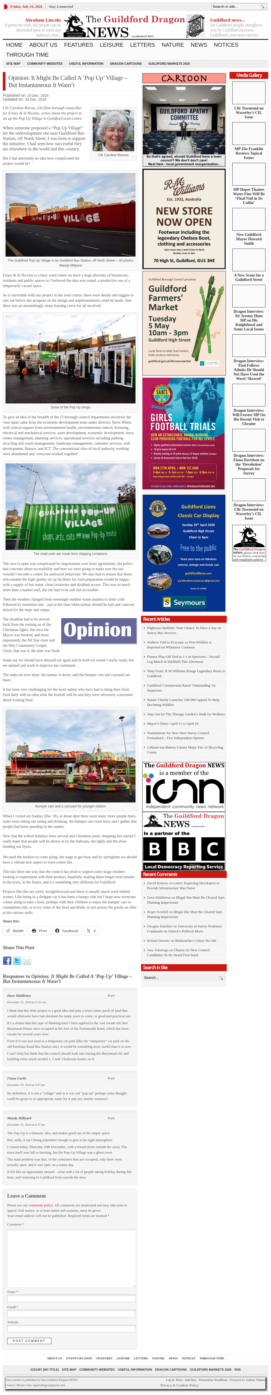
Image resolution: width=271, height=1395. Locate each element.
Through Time (27, 55)
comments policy (40, 1205)
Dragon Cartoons (126, 63)
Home (14, 45)
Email (12, 1307)
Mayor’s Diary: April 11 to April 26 (173, 723)
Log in (170, 1379)
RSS (237, 1369)
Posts (179, 1379)
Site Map (13, 63)
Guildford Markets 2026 (169, 63)
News (199, 45)
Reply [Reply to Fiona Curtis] (111, 1078)
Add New (190, 1379)
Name (12, 1292)
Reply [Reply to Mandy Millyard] (111, 1118)
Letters (142, 45)
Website (13, 1322)
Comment (15, 1224)
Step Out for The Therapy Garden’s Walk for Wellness (186, 714)
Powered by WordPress (213, 1379)
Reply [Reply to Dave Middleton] (111, 995)
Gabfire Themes (255, 1379)
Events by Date (79, 1358)
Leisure (112, 45)
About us (43, 45)
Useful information (86, 63)
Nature (173, 45)
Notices (226, 45)
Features (78, 45)
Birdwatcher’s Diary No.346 (195, 940)
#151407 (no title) (44, 1369)
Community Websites (44, 63)
